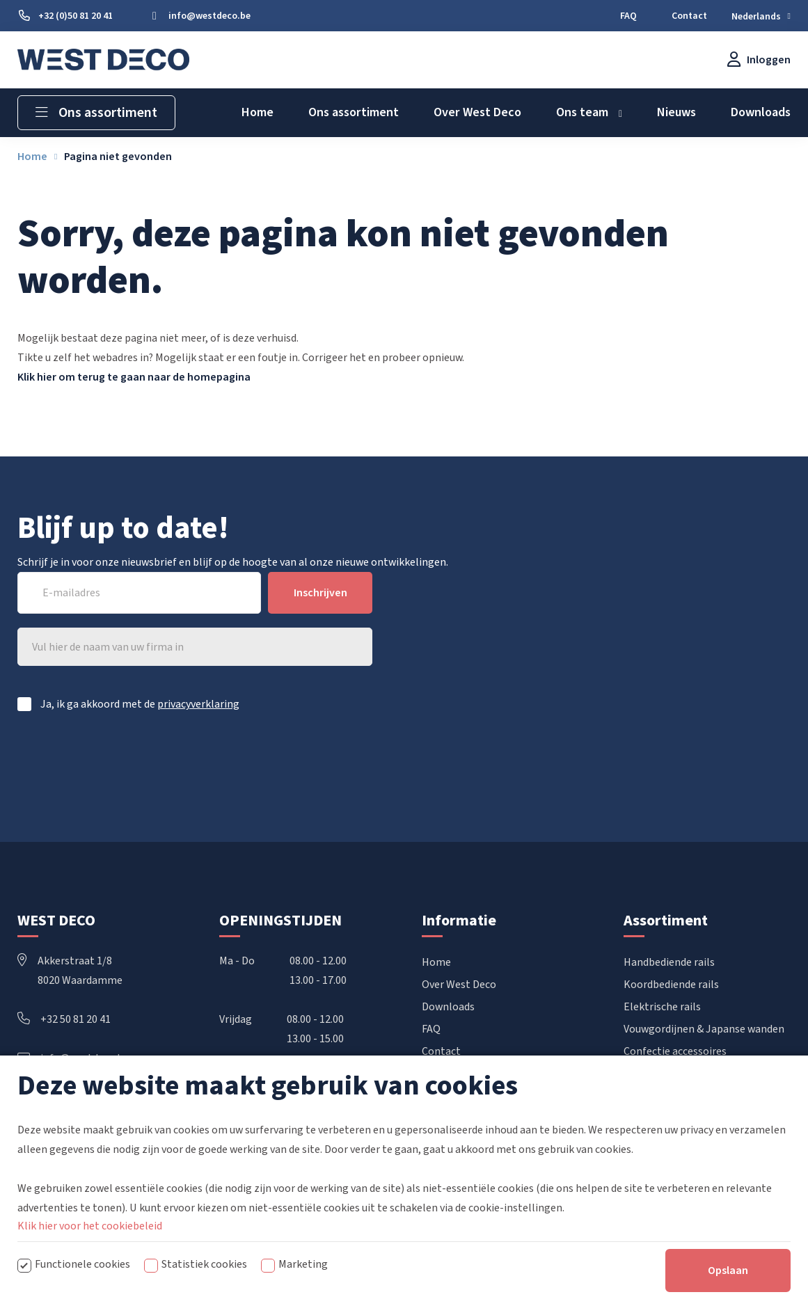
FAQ (431, 1029)
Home (436, 962)
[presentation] (266, 762)
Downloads (448, 1006)
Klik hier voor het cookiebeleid (89, 1237)
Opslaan (728, 1282)
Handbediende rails (669, 962)
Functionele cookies (82, 1276)
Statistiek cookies (204, 1276)
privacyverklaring (198, 704)
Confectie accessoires (675, 1051)
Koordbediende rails (671, 984)
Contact (441, 1051)
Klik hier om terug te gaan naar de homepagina (134, 377)
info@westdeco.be (73, 1058)
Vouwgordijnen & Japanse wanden (704, 1029)
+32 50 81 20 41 (64, 1019)
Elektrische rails (662, 1006)
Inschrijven (320, 592)
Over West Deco (459, 984)
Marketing (303, 1276)
